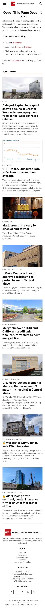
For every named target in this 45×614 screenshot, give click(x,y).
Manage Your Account (22, 576)
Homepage (17, 42)
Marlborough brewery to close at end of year (19, 227)
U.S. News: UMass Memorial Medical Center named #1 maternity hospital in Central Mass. (22, 388)
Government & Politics (12, 269)
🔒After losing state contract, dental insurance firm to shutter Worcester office (20, 501)
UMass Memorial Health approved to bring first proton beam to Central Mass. (18, 278)
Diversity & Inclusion (11, 379)
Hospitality (7, 222)
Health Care (7, 165)
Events (18, 47)
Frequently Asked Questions (22, 579)
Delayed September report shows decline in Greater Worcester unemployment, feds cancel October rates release (20, 112)
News (4, 101)
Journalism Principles (23, 562)
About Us (22, 553)
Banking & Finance (10, 324)
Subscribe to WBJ (22, 572)
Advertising (22, 555)
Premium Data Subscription (22, 574)
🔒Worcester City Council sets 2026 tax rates (20, 444)
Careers (22, 560)
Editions (27, 47)
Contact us (16, 60)
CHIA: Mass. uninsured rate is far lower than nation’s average (21, 172)
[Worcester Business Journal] (23, 4)
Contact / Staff (22, 557)
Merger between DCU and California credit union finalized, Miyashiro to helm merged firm (21, 333)
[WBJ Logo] (23, 532)
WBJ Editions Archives (22, 581)
